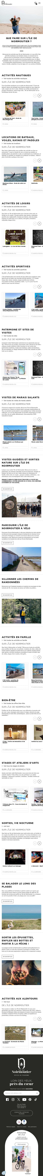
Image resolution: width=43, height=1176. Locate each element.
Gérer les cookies (21, 1126)
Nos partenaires (32, 1126)
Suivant (39, 95)
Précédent (35, 95)
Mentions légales (10, 1126)
